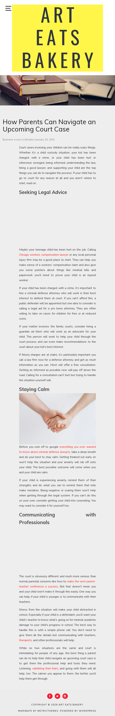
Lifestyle (28, 139)
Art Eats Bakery (71, 704)
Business (8, 139)
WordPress (87, 710)
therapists (25, 640)
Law (18, 139)
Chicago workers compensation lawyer (43, 255)
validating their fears (45, 668)
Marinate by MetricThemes (38, 710)
